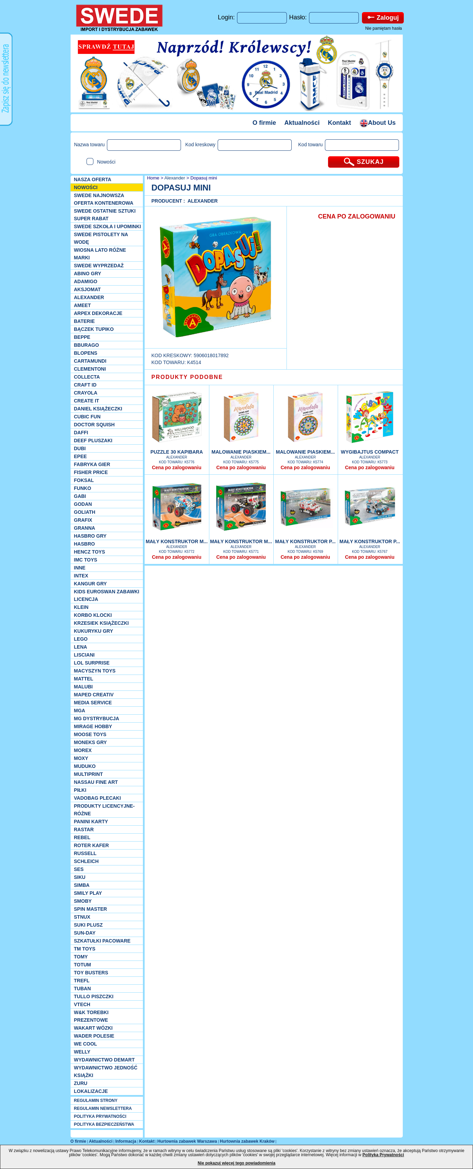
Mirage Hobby (93, 726)
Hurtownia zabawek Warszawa (187, 1141)
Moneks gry (90, 742)
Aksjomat (87, 289)
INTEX (81, 575)
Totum (82, 964)
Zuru (81, 1083)
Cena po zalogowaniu (176, 467)
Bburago (86, 345)
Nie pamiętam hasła (383, 28)
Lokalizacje (91, 1091)
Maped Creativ (94, 694)
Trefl (82, 980)
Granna (84, 528)
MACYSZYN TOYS (95, 671)
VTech (82, 1004)
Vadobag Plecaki (97, 798)
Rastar (84, 829)
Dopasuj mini (203, 177)
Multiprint (88, 774)
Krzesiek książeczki (101, 623)
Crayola (86, 393)
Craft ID (85, 385)
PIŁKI (80, 790)
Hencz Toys (89, 552)
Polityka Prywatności (383, 1154)
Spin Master (90, 909)
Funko (82, 488)
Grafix (83, 520)
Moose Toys (90, 734)
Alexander (89, 297)
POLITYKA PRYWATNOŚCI (100, 1116)
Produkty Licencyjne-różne (104, 809)
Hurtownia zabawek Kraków (247, 1141)
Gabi (80, 496)
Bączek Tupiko (94, 329)
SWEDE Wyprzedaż (99, 265)
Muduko (85, 766)
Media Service (93, 702)
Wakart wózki (93, 1028)
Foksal (84, 480)
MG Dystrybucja (96, 718)
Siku (79, 877)
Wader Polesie (94, 1036)
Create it (86, 400)
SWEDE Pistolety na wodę (101, 238)
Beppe (82, 337)
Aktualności (302, 122)
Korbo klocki (93, 615)
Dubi (80, 448)
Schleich (86, 861)
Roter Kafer (91, 845)
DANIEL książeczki (98, 408)
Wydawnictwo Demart (104, 1060)
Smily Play (88, 893)
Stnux (82, 917)
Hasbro (84, 544)
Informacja (125, 1141)
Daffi (81, 432)
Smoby (83, 901)
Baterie (84, 321)
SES (79, 869)
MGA (79, 710)
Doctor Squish (94, 424)
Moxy (81, 758)
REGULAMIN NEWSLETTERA (103, 1108)
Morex (83, 750)
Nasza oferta (92, 179)
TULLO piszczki (93, 996)
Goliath (84, 512)
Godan (83, 504)
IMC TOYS (85, 560)
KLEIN (81, 607)
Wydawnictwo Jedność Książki (106, 1071)
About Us (378, 122)
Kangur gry (90, 583)
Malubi (83, 686)
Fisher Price (91, 472)
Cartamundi (90, 361)
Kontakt (339, 122)
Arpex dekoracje (98, 313)
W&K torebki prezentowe (91, 1016)
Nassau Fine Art (96, 782)
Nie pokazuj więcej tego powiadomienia (236, 1163)
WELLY (82, 1052)
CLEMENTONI (90, 369)
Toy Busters (91, 972)
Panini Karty (91, 821)
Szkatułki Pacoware (102, 941)
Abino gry (87, 273)
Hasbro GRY (90, 536)
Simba (82, 885)
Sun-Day (85, 933)
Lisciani (84, 655)
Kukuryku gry (93, 631)
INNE (79, 567)
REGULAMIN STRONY (96, 1100)
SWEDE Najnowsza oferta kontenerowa (104, 199)
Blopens (86, 353)
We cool (85, 1044)
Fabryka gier (92, 464)
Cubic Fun (87, 416)
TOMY (81, 956)
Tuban (82, 988)
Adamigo (86, 281)
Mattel (83, 678)
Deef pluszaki (93, 440)
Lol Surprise (92, 663)
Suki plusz (88, 925)
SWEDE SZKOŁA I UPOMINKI (107, 226)
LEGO (81, 639)
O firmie (264, 122)
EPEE (80, 456)
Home (152, 177)
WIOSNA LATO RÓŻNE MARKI (100, 253)
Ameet (82, 305)
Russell (85, 853)
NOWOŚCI (86, 187)
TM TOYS (84, 949)
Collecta (87, 377)
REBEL (82, 837)
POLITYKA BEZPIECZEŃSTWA (104, 1124)
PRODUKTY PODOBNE (187, 377)
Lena (80, 647)
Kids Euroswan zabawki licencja (106, 595)
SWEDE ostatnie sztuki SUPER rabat (105, 214)
